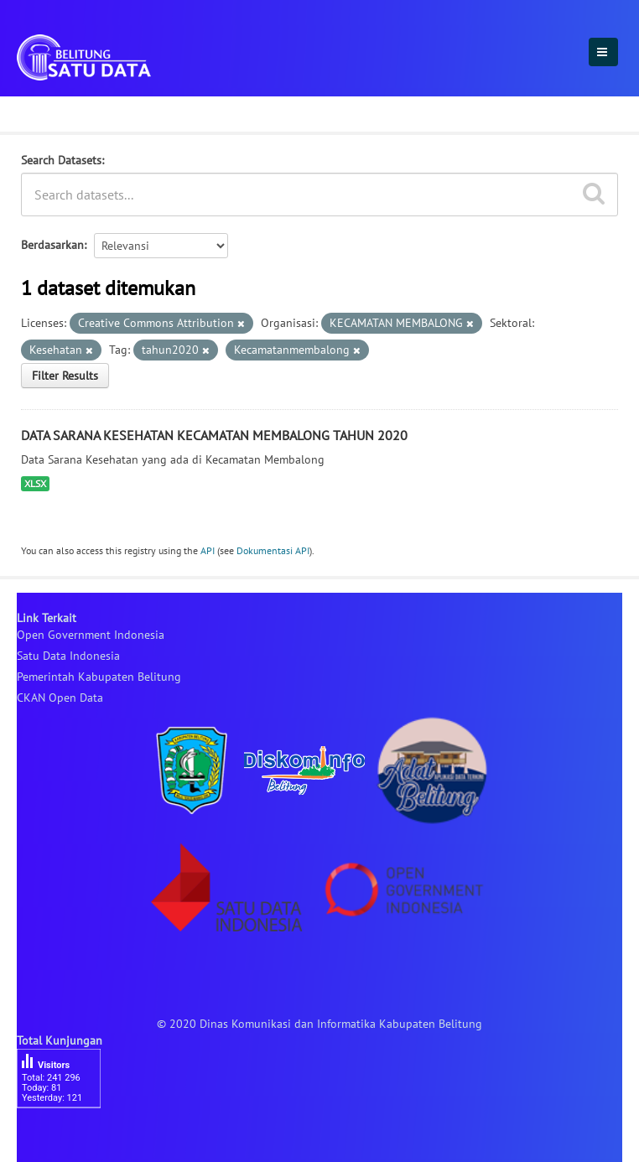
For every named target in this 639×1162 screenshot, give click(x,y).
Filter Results (65, 375)
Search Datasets (61, 160)
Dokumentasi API (272, 550)
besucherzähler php (67, 1136)
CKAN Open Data (60, 697)
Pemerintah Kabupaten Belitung (99, 676)
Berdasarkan (52, 244)
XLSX (35, 483)
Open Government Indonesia (90, 634)
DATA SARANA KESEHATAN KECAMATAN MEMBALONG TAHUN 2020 (214, 435)
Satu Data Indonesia (68, 655)
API (207, 550)
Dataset (44, 111)
